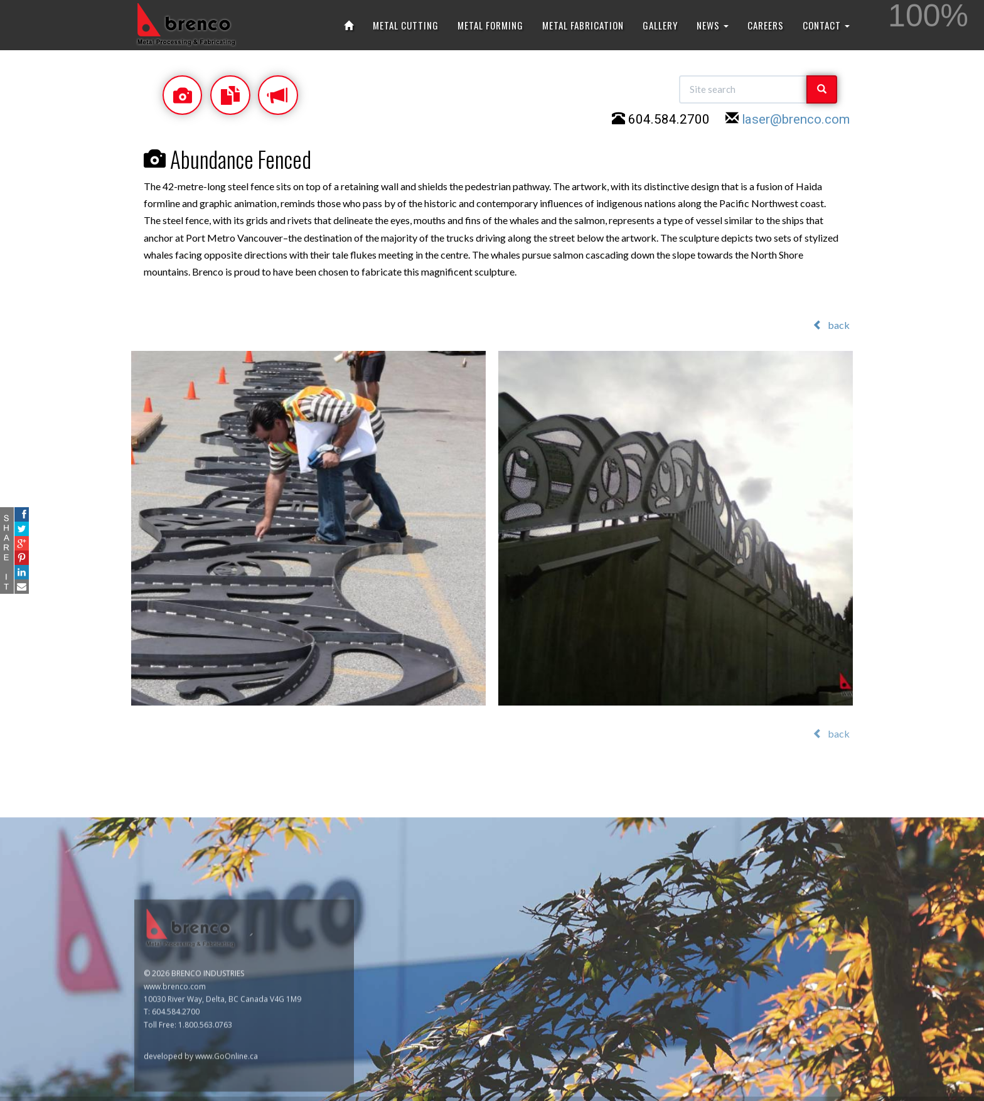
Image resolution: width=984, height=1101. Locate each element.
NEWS (713, 25)
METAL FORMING (490, 25)
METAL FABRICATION (583, 25)
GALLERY (660, 25)
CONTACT (826, 25)
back (831, 325)
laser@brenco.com (796, 121)
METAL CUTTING (406, 25)
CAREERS (765, 25)
